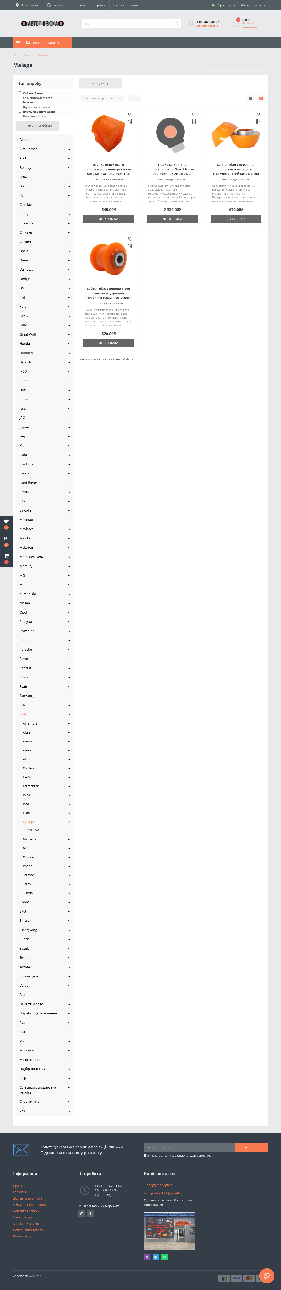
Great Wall (28, 334)
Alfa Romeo (29, 149)
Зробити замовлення (250, 25)
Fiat (22, 297)
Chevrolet (27, 223)
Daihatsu (26, 269)
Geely (24, 316)
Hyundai (26, 362)
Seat (27, 55)
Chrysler (26, 232)
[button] (6, 558)
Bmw (24, 176)
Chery (24, 214)
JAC (22, 417)
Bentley (25, 167)
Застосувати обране (37, 125)
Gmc (23, 325)
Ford (23, 306)
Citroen (25, 241)
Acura (24, 139)
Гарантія (100, 5)
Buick (24, 186)
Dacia (24, 251)
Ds (22, 288)
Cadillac (26, 204)
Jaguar (24, 427)
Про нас (82, 5)
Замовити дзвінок (207, 25)
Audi (23, 158)
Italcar (24, 399)
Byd (23, 195)
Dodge (25, 278)
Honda (25, 343)
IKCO (23, 371)
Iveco (24, 408)
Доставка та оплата (125, 5)
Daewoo (26, 260)
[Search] (176, 23)
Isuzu (24, 390)
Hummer (27, 353)
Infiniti (25, 380)
